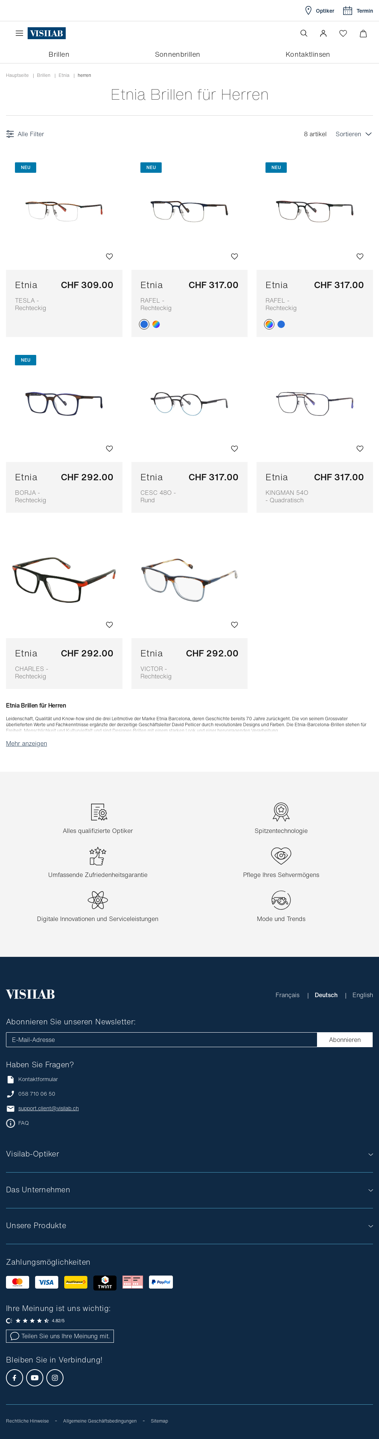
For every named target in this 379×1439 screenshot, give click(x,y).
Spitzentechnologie (281, 830)
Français (288, 994)
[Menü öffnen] (21, 33)
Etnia (36, 295)
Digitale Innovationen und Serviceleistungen (97, 918)
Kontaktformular (32, 1079)
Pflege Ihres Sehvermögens (281, 874)
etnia (64, 75)
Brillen (43, 75)
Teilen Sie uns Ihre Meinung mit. (60, 1336)
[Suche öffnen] (304, 33)
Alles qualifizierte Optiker (98, 830)
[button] (323, 33)
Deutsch (327, 994)
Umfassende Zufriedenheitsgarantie (97, 874)
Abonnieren (345, 1039)
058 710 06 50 (36, 1093)
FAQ (23, 1123)
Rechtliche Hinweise (27, 1421)
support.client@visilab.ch (48, 1108)
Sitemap (159, 1421)
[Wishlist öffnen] (343, 33)
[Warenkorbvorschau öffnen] (363, 33)
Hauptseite (17, 75)
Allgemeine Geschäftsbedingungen (100, 1421)
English (362, 994)
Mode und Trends (281, 918)
